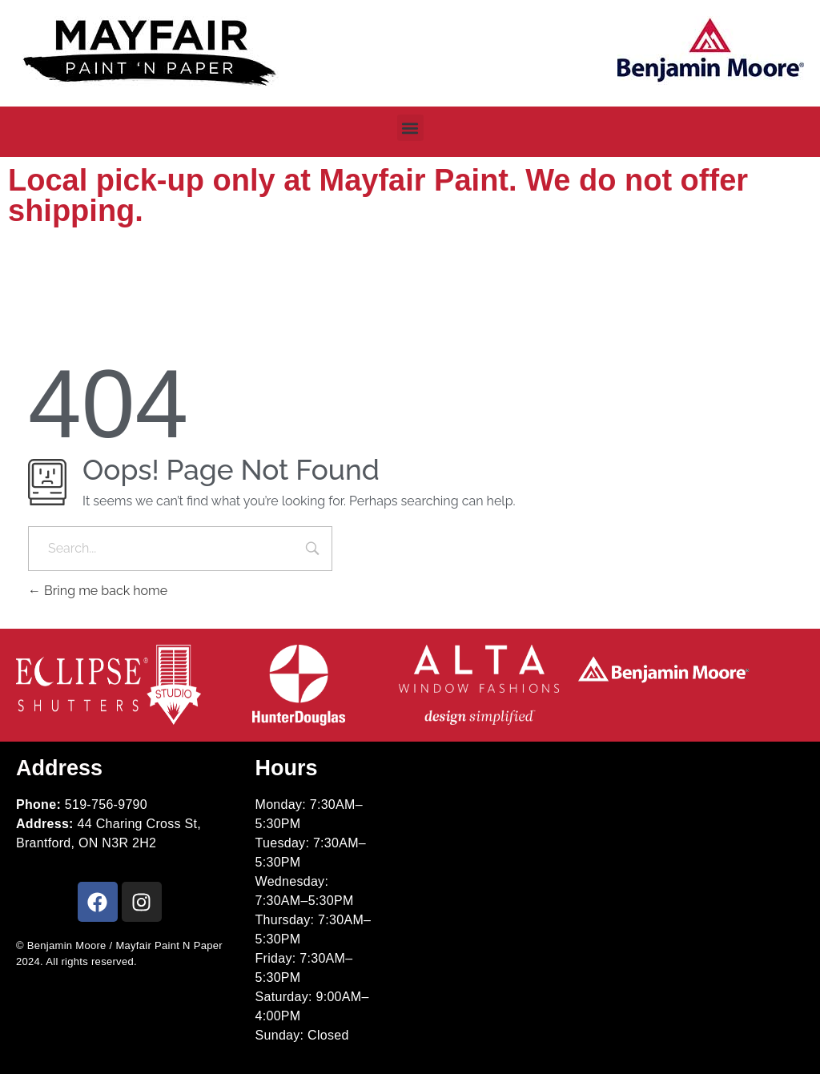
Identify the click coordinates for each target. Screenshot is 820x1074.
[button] (410, 128)
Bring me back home (97, 590)
